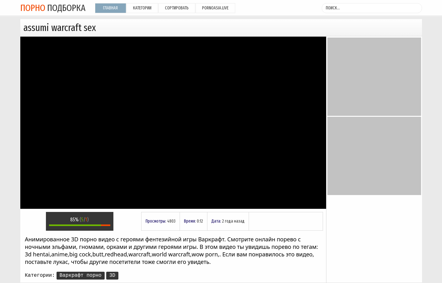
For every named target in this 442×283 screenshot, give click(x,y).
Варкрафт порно (81, 275)
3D (112, 275)
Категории (142, 8)
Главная (110, 8)
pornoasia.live (215, 8)
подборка (53, 8)
